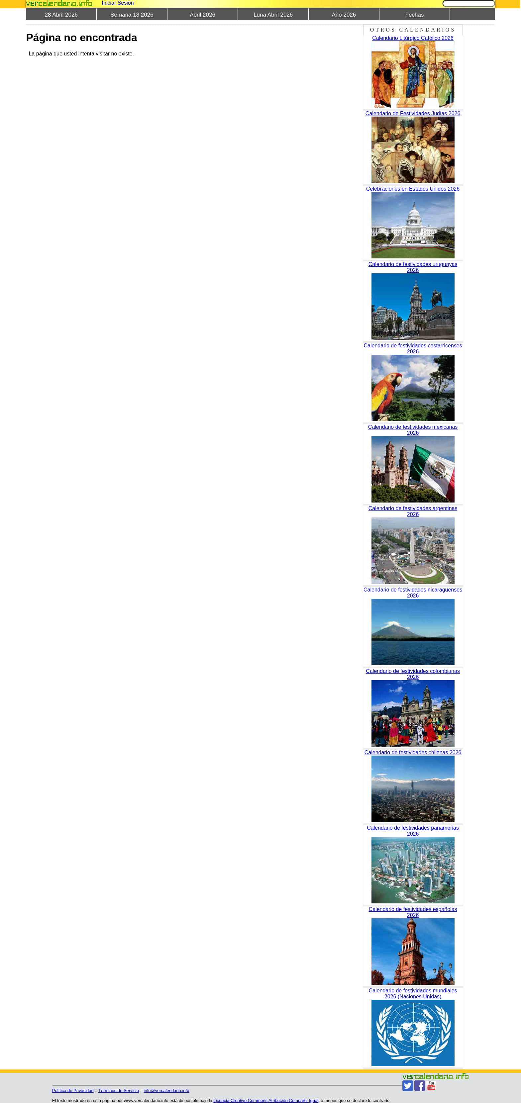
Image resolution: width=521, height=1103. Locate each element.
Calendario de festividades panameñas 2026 (413, 831)
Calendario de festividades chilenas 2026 (413, 752)
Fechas (414, 15)
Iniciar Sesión (118, 3)
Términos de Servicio (118, 1090)
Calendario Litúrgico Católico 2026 (413, 38)
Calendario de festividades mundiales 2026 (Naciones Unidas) (413, 993)
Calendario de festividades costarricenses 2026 (413, 348)
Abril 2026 (202, 15)
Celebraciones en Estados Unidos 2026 (413, 189)
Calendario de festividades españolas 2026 (413, 912)
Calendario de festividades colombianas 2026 (413, 674)
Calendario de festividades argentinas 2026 (413, 511)
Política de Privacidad (73, 1090)
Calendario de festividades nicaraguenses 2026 (413, 592)
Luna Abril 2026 (273, 15)
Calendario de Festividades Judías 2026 (413, 113)
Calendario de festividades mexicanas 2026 (413, 430)
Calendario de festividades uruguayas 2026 (413, 267)
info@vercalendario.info (166, 1090)
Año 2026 (344, 15)
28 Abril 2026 (61, 15)
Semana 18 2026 (132, 15)
